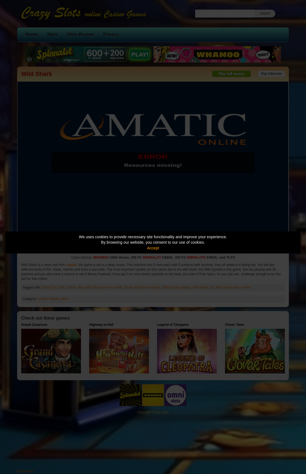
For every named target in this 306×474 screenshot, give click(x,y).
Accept (153, 248)
